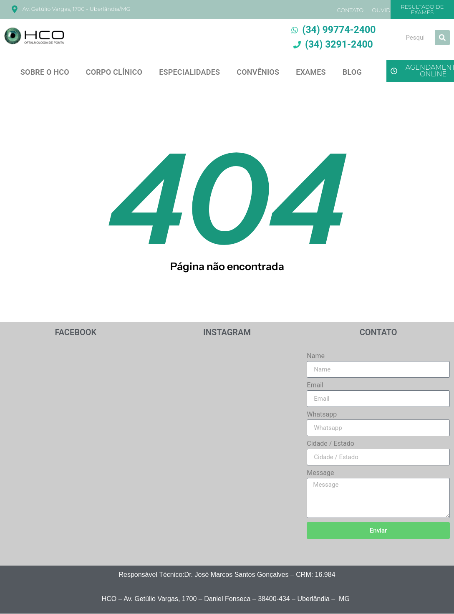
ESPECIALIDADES (189, 72)
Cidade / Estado (330, 443)
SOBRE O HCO (44, 72)
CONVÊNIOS (258, 72)
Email (315, 385)
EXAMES (311, 72)
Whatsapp (322, 414)
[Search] (442, 37)
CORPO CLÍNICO (114, 72)
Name (316, 356)
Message (320, 473)
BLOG (352, 72)
